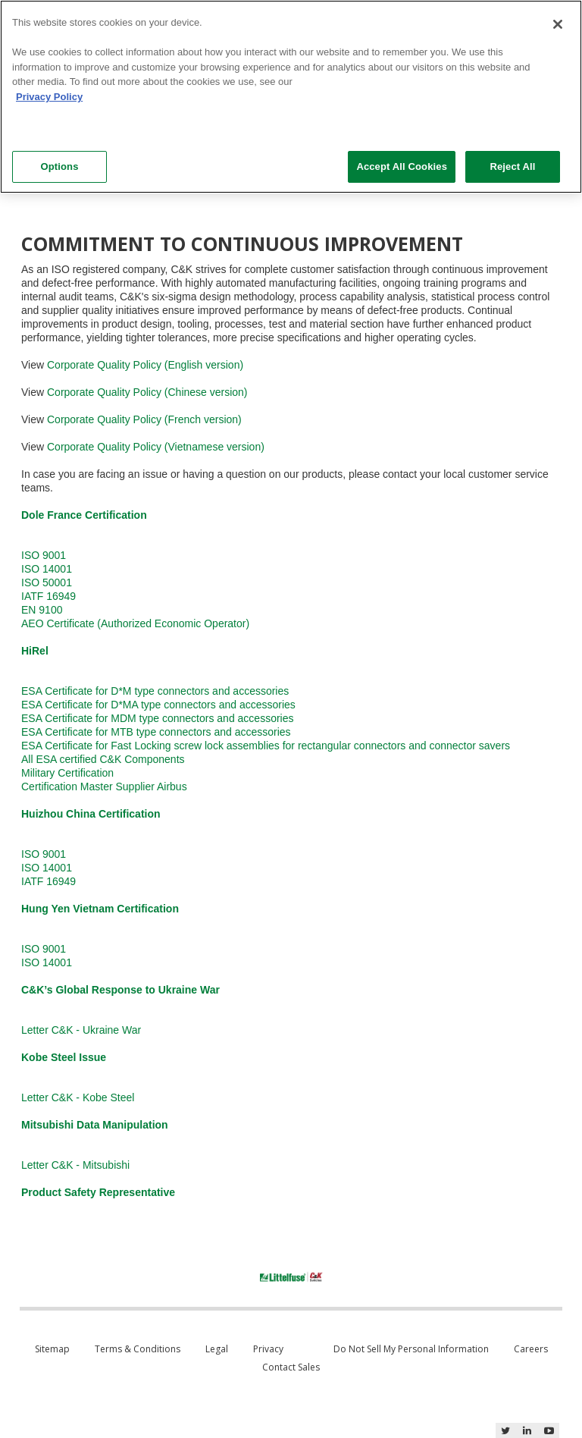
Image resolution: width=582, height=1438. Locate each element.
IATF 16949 (48, 596)
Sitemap (52, 1348)
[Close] (557, 24)
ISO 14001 (46, 569)
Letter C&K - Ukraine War (81, 1030)
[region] (291, 96)
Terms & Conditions (137, 1348)
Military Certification (67, 773)
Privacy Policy (49, 96)
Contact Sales (291, 1367)
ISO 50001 (46, 582)
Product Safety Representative (98, 1192)
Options (59, 166)
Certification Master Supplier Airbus (104, 786)
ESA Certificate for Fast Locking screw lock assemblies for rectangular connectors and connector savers (265, 745)
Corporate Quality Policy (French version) (144, 419)
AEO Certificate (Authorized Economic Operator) (135, 623)
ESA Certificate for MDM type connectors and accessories (157, 718)
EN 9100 (41, 610)
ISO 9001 (43, 555)
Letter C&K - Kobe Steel (77, 1097)
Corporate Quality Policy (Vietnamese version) (155, 447)
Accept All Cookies (401, 166)
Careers (531, 1348)
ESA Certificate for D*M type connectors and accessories (155, 691)
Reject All (512, 166)
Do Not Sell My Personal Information (411, 1348)
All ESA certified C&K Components (103, 759)
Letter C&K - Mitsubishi (75, 1165)
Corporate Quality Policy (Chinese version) (147, 392)
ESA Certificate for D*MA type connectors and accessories (158, 705)
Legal (216, 1348)
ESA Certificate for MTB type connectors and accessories (156, 732)
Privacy (268, 1348)
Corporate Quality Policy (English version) (145, 365)
